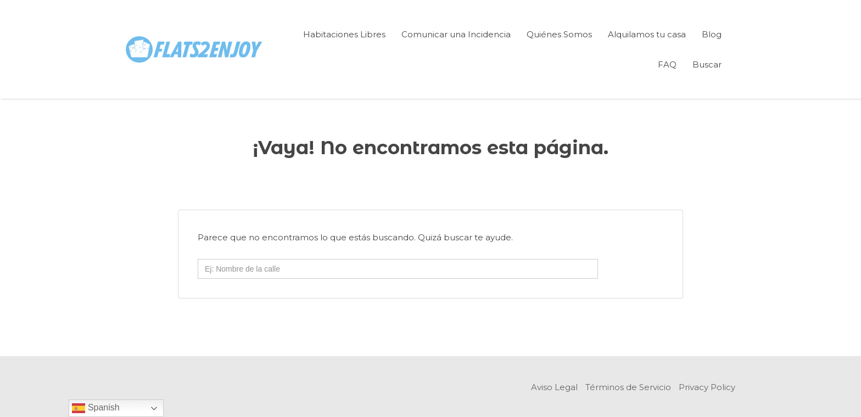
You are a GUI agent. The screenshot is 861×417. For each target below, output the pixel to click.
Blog (712, 34)
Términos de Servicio (628, 387)
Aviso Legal (554, 387)
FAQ (667, 64)
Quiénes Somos (559, 34)
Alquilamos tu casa (647, 34)
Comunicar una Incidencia (456, 34)
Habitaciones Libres (344, 34)
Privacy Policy (707, 387)
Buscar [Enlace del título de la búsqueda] (707, 64)
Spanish (95, 408)
